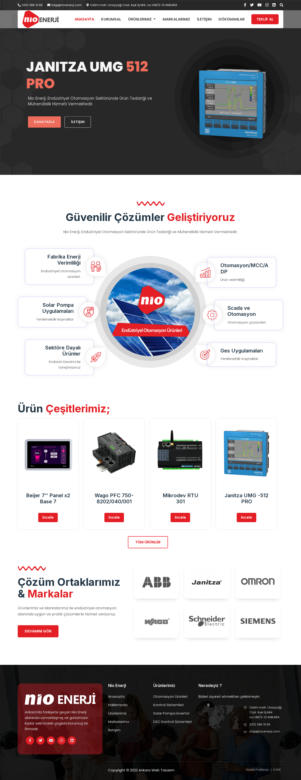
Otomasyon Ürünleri (170, 696)
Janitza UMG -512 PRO (246, 498)
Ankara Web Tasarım (156, 770)
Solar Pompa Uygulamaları (58, 308)
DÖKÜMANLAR (232, 19)
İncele (48, 517)
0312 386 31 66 (30, 5)
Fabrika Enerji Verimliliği (64, 260)
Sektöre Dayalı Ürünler (63, 351)
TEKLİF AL (265, 19)
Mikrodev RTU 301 (180, 498)
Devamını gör (38, 631)
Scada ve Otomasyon (241, 311)
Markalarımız (176, 19)
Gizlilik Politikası (257, 769)
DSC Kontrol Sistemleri (172, 721)
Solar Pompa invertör (171, 713)
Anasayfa (84, 19)
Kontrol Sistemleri (168, 704)
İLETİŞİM (204, 19)
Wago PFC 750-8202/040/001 (114, 498)
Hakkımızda (117, 704)
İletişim (114, 730)
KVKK (277, 769)
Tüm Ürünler (148, 542)
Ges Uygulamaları (241, 351)
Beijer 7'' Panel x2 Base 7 (48, 498)
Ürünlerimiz (140, 19)
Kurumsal (111, 19)
